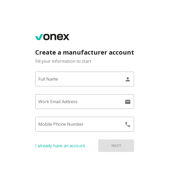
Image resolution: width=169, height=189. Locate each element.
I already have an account (60, 146)
